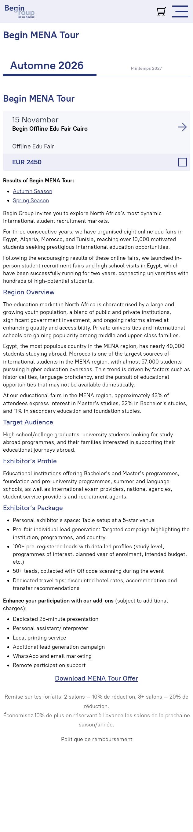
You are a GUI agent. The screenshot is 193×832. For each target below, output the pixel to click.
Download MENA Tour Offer (96, 678)
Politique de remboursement (96, 739)
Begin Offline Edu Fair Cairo (50, 128)
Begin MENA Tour (39, 98)
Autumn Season (32, 191)
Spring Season (31, 200)
